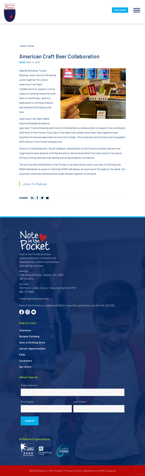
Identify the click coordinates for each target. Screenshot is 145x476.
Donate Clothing (29, 336)
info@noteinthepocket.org (34, 298)
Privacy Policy (73, 470)
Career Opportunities (32, 348)
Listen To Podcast (34, 184)
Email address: (29, 385)
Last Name (79, 401)
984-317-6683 (26, 291)
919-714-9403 (26, 278)
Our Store (25, 366)
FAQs (22, 354)
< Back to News (26, 46)
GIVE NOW (120, 10)
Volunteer (25, 330)
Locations (25, 360)
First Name (27, 401)
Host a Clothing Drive (32, 342)
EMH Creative (107, 470)
